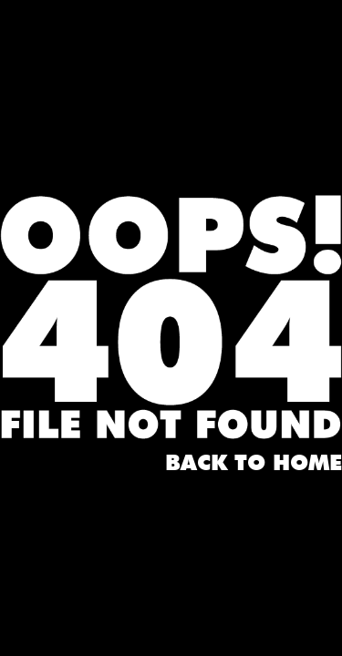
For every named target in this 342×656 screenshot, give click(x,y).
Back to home (253, 463)
